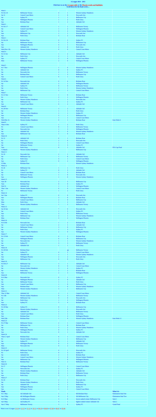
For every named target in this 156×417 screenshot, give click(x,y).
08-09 (46, 408)
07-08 (52, 408)
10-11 (34, 408)
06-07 (57, 408)
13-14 (17, 408)
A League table (72, 5)
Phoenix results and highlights (92, 5)
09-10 (40, 408)
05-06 (63, 408)
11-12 (28, 408)
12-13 (23, 408)
